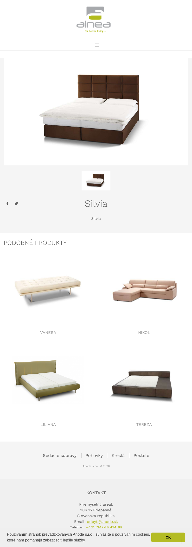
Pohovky (94, 455)
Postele (141, 455)
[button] (87, 540)
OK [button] (168, 537)
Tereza (144, 424)
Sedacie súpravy (60, 455)
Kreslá (119, 455)
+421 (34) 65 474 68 (104, 527)
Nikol (144, 332)
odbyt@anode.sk (102, 521)
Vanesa (48, 332)
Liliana (48, 424)
